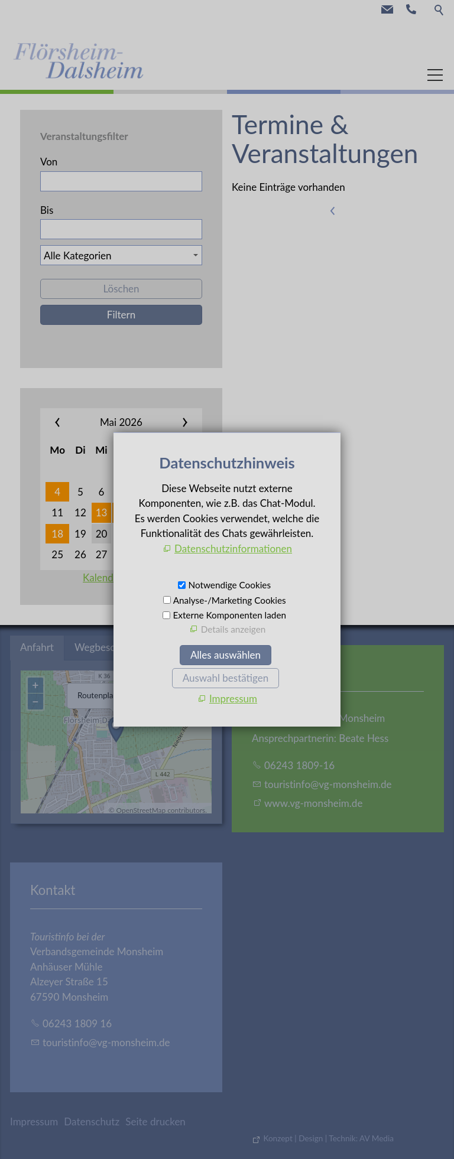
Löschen (121, 288)
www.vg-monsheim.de (313, 803)
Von (48, 161)
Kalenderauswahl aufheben (142, 577)
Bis (46, 210)
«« (69, 422)
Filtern (121, 314)
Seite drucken (155, 1121)
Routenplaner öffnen (113, 695)
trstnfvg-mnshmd (328, 784)
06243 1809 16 (77, 1023)
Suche (440, 9)
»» (174, 422)
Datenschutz (91, 1121)
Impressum (34, 1121)
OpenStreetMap (141, 810)
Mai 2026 (121, 422)
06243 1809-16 (299, 765)
